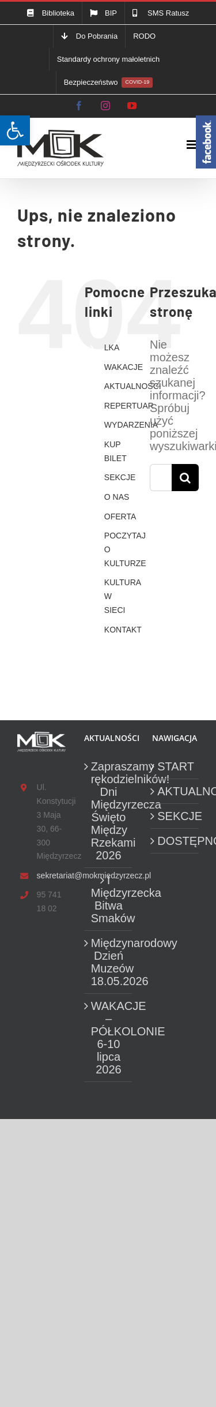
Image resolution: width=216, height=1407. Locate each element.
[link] (15, 130)
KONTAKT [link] (123, 629)
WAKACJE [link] (123, 367)
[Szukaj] (185, 477)
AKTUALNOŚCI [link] (132, 386)
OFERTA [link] (120, 516)
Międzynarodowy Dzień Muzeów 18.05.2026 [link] (109, 962)
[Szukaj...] (161, 477)
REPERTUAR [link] (129, 405)
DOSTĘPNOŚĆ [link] (175, 841)
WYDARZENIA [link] (131, 424)
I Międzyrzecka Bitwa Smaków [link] (109, 899)
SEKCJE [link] (119, 477)
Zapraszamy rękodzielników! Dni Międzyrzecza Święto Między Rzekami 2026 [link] (109, 811)
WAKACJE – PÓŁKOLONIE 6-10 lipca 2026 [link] (109, 1038)
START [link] (175, 766)
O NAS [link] (117, 497)
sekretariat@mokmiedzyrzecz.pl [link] (51, 875)
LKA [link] (111, 347)
